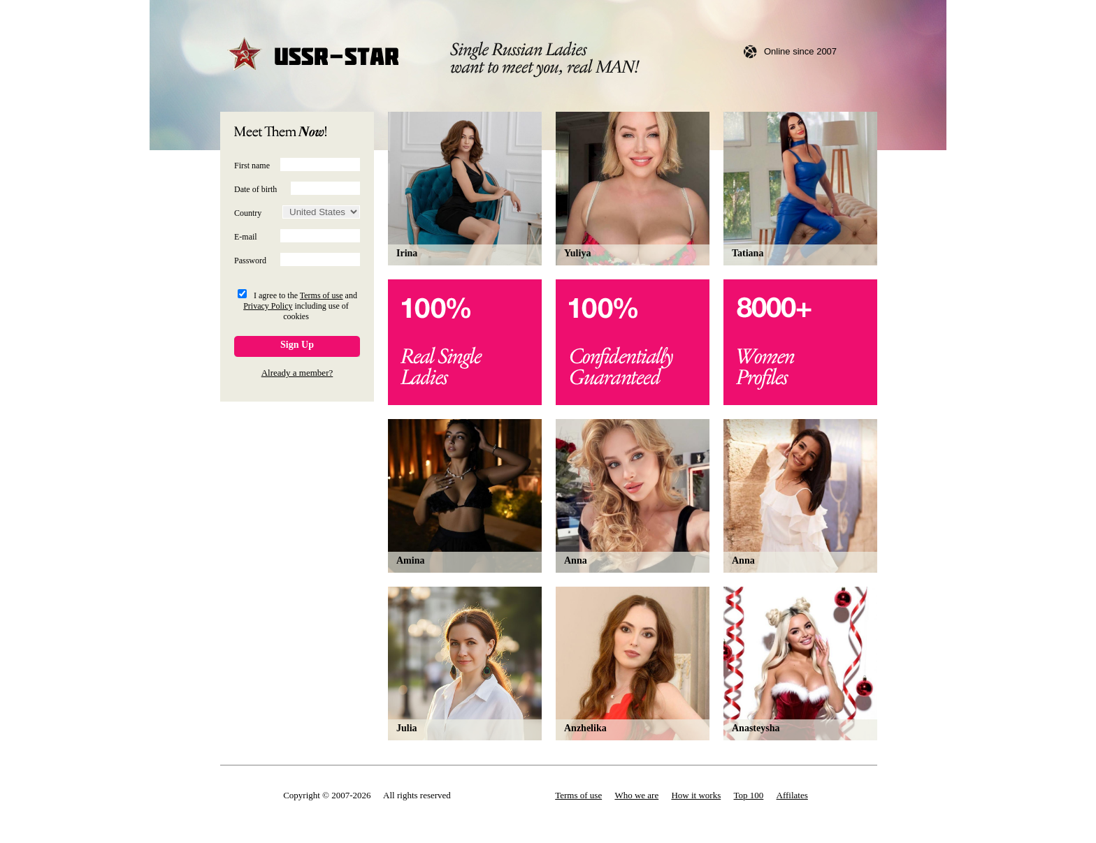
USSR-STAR (313, 55)
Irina (406, 253)
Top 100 (749, 795)
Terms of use (321, 295)
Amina (410, 560)
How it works (696, 795)
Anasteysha (755, 728)
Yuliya (577, 253)
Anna (575, 560)
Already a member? (297, 372)
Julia (406, 728)
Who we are (636, 795)
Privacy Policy (267, 306)
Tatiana (747, 253)
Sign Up (297, 344)
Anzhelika (585, 728)
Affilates (792, 795)
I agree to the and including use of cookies (300, 306)
